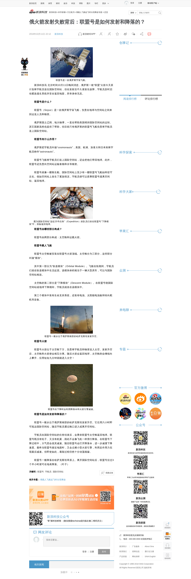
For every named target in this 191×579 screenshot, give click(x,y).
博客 (81, 3)
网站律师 (136, 556)
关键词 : (33, 472)
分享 (141, 34)
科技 (73, 3)
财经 (58, 3)
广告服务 (136, 546)
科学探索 (62, 12)
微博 (125, 34)
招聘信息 (136, 551)
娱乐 (65, 3)
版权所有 (148, 568)
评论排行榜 (151, 98)
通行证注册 (149, 551)
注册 (140, 3)
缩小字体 (101, 34)
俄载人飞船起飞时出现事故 (53, 480)
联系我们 (123, 551)
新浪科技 (53, 12)
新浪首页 (33, 3)
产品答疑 (123, 556)
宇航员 (48, 472)
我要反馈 (109, 473)
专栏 (96, 3)
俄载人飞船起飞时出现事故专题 (89, 12)
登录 (84, 551)
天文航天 (71, 12)
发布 (104, 551)
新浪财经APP (89, 34)
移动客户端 (153, 3)
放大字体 (109, 34)
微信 (133, 34)
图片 (88, 3)
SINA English (150, 556)
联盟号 (40, 472)
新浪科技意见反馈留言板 (133, 535)
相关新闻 (39, 564)
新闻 (42, 3)
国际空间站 (58, 472)
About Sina (149, 546)
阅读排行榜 (130, 98)
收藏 (117, 34)
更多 (105, 3)
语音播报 (167, 546)
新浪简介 (123, 546)
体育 (50, 3)
